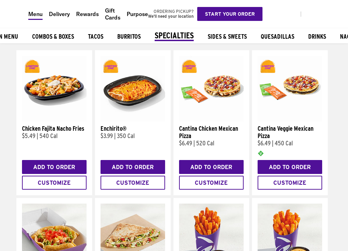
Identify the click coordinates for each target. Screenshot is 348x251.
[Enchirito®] (133, 119)
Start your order (230, 14)
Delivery (59, 13)
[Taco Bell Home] (14, 14)
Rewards (87, 13)
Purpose (137, 13)
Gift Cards (112, 14)
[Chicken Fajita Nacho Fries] (54, 119)
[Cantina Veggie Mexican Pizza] (290, 119)
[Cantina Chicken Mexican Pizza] (211, 119)
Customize (54, 183)
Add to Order (54, 167)
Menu (35, 13)
